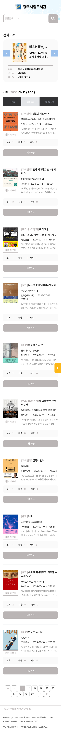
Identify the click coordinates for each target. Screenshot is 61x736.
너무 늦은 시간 (35, 344)
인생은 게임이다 (41, 113)
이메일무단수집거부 (24, 709)
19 (26, 694)
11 (22, 688)
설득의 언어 (38, 460)
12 (29, 688)
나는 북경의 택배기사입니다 (42, 285)
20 (32, 694)
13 (35, 688)
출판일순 (30, 102)
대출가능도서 (49, 102)
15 (47, 688)
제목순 (12, 102)
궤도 (30, 516)
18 (20, 694)
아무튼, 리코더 (35, 632)
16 (53, 688)
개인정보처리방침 (9, 709)
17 (14, 694)
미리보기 (12, 134)
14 (41, 688)
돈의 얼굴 (44, 229)
